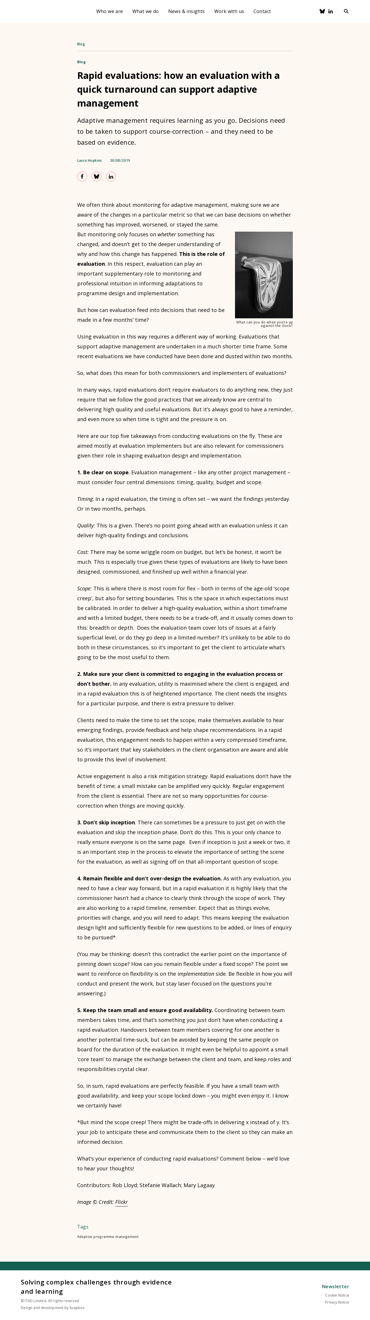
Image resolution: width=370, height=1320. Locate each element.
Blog (81, 44)
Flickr (121, 1201)
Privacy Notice (337, 1302)
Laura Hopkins (89, 160)
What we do (145, 11)
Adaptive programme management (108, 1237)
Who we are (109, 11)
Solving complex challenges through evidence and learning (96, 1286)
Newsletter (335, 1286)
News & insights (186, 11)
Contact (262, 11)
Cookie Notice (337, 1295)
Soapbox (76, 1307)
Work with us (229, 11)
